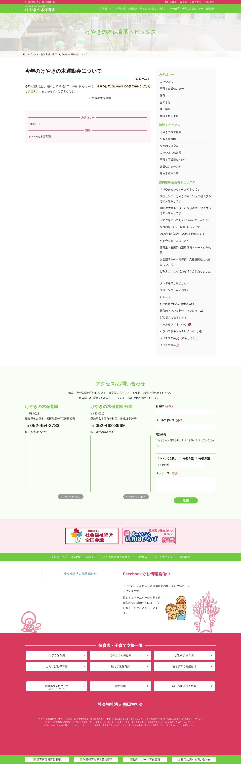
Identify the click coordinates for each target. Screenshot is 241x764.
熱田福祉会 (171, 2)
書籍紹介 (210, 8)
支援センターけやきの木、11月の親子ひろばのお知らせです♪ (185, 199)
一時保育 (175, 8)
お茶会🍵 (165, 297)
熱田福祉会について (56, 687)
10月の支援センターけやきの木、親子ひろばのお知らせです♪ (185, 211)
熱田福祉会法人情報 (184, 686)
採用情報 (209, 2)
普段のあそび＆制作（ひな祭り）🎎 (181, 310)
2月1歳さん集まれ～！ (173, 317)
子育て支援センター (192, 8)
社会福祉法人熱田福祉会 (80, 574)
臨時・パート (145, 759)
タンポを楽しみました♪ (174, 283)
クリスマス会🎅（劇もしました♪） (181, 338)
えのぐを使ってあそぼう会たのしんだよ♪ (184, 220)
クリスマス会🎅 (169, 345)
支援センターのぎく (172, 166)
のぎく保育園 (168, 139)
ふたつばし (166, 81)
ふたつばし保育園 (170, 152)
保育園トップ (107, 8)
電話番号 (161, 434)
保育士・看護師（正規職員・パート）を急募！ (185, 250)
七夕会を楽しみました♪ (174, 240)
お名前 (160, 406)
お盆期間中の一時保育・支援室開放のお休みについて (185, 262)
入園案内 (132, 8)
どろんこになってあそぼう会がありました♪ (185, 274)
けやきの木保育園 (40, 9)
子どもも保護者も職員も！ (154, 8)
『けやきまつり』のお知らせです (180, 189)
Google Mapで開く (71, 496)
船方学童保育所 (169, 173)
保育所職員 (47, 759)
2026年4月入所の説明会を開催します (182, 233)
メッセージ (162, 473)
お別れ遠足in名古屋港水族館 (177, 303)
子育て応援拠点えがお (173, 159)
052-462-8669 (110, 425)
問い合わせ (194, 759)
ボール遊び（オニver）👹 (175, 324)
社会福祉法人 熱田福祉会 (40, 2)
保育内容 (121, 8)
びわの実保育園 (169, 145)
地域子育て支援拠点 (184, 666)
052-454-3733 (44, 425)
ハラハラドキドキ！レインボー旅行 (181, 331)
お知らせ (34, 123)
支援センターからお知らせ (176, 290)
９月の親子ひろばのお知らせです (180, 227)
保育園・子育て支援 (190, 2)
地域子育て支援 (169, 116)
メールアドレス (165, 420)
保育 (162, 95)
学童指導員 (96, 759)
